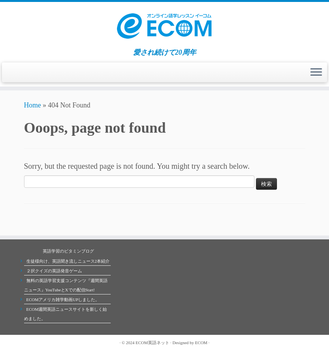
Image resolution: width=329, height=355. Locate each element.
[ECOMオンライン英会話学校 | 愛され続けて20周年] (164, 25)
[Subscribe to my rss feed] (28, 342)
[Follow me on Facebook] (43, 342)
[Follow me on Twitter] (36, 342)
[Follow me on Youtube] (51, 342)
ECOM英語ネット (152, 342)
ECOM (201, 342)
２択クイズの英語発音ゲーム (54, 270)
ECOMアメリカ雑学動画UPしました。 (63, 299)
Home (32, 105)
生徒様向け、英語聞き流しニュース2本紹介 (68, 261)
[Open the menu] (316, 72)
